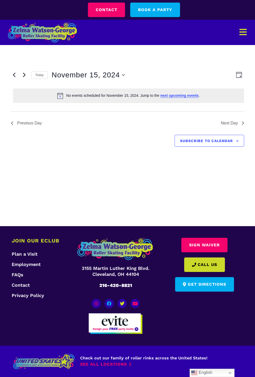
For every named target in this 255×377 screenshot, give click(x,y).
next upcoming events (179, 95)
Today (39, 75)
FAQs (17, 274)
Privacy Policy (28, 295)
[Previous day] (14, 75)
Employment (26, 264)
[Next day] (24, 75)
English (201, 373)
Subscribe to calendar (206, 141)
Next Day (232, 123)
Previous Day (26, 123)
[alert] (128, 95)
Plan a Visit (25, 254)
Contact (21, 285)
